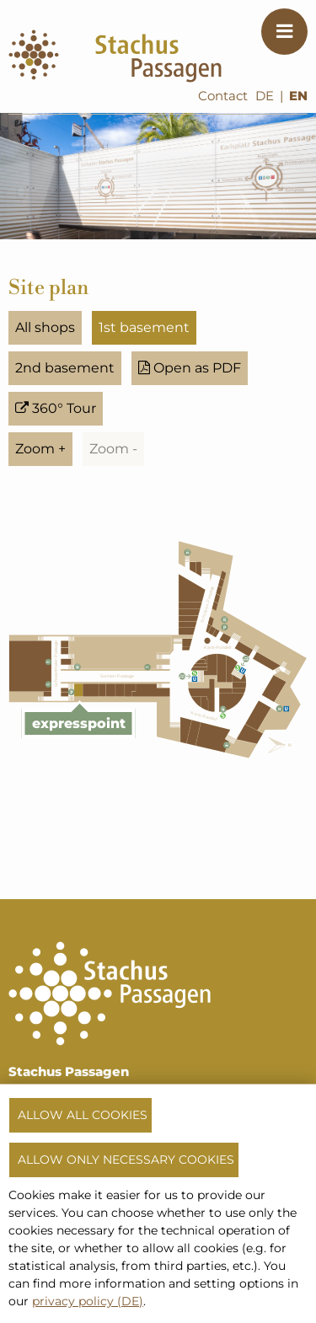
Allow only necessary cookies (126, 1159)
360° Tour (55, 408)
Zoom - (113, 449)
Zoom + (40, 449)
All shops (45, 327)
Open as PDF (189, 368)
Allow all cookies (82, 1114)
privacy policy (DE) (87, 1301)
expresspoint (79, 723)
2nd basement (65, 368)
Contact (223, 96)
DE (264, 96)
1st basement (144, 327)
